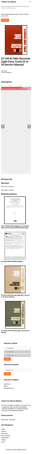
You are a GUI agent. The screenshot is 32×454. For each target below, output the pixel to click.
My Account (4, 433)
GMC (5, 386)
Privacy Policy (5, 437)
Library (3, 429)
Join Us (3, 442)
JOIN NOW (5, 20)
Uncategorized (8, 6)
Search (7, 373)
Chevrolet (6, 384)
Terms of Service (5, 435)
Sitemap (3, 439)
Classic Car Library (8, 2)
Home (2, 6)
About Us (3, 431)
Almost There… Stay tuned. (8, 419)
